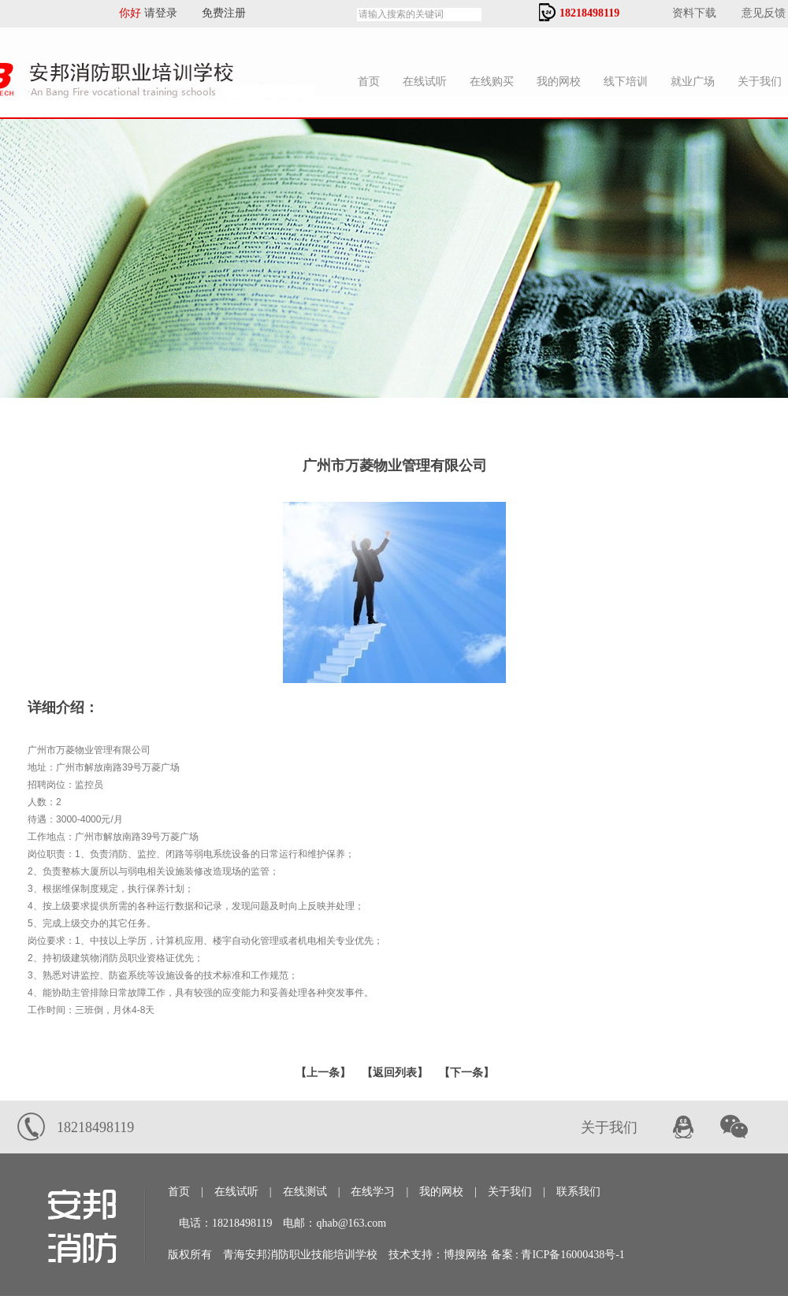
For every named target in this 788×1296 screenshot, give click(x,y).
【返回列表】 (395, 1073)
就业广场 (693, 81)
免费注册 (218, 13)
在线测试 (305, 1192)
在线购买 (492, 81)
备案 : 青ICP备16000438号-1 (558, 1255)
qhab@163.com (351, 1223)
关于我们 (510, 1192)
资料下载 (694, 13)
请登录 (166, 13)
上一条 (323, 1073)
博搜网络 (466, 1255)
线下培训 (626, 81)
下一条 (466, 1073)
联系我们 (578, 1192)
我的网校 (559, 81)
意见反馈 (764, 13)
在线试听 (425, 81)
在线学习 (373, 1192)
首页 (369, 81)
